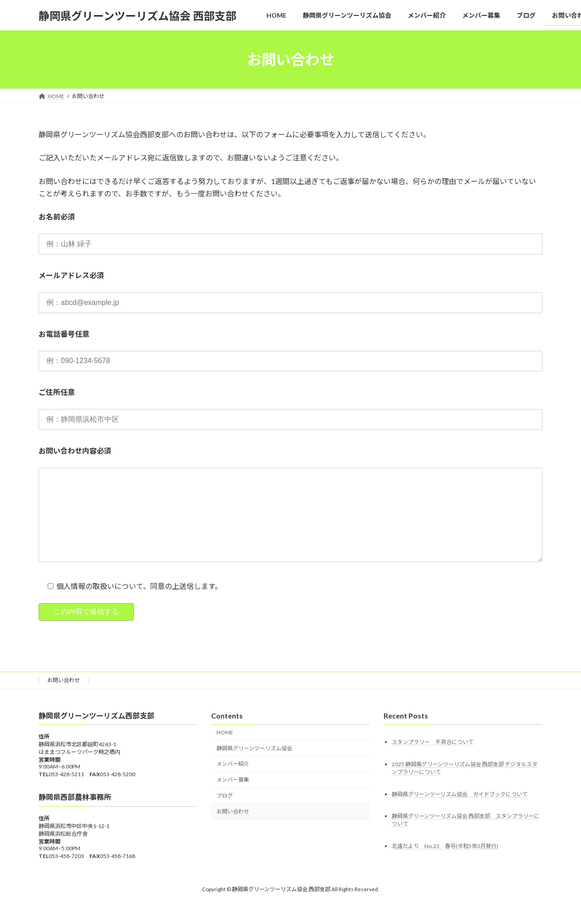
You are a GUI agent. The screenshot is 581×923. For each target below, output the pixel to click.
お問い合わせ (63, 698)
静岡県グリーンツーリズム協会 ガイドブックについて (459, 812)
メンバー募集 (233, 797)
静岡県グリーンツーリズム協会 (254, 766)
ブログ (225, 813)
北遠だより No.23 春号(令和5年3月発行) (445, 864)
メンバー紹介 (233, 782)
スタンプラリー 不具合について (432, 760)
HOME (225, 750)
